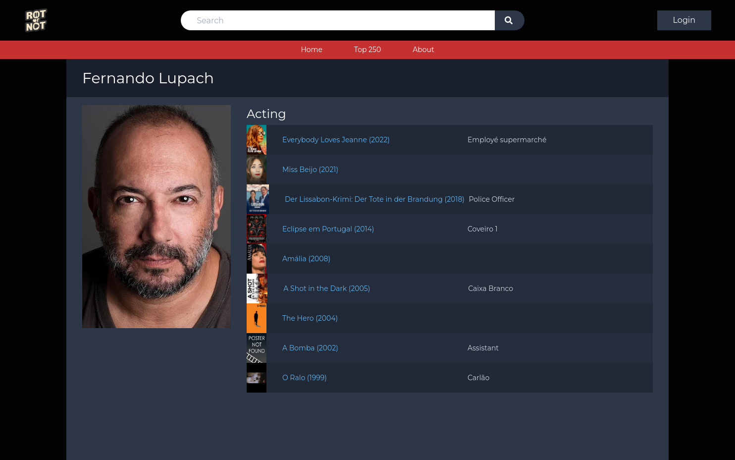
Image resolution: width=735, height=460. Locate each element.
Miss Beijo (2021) (310, 169)
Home (311, 49)
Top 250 (367, 49)
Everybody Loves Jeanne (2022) (336, 139)
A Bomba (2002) (310, 348)
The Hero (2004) (310, 318)
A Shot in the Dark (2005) (326, 288)
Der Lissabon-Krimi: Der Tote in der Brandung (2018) (375, 199)
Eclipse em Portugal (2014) (328, 229)
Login (684, 20)
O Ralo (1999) (304, 377)
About (423, 49)
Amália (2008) (306, 258)
